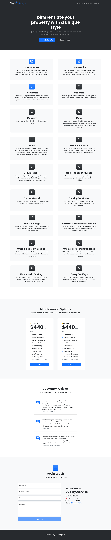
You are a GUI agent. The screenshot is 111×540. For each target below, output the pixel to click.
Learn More (65, 40)
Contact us (40, 364)
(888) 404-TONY (76, 503)
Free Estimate (47, 40)
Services (80, 3)
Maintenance (88, 3)
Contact (97, 3)
